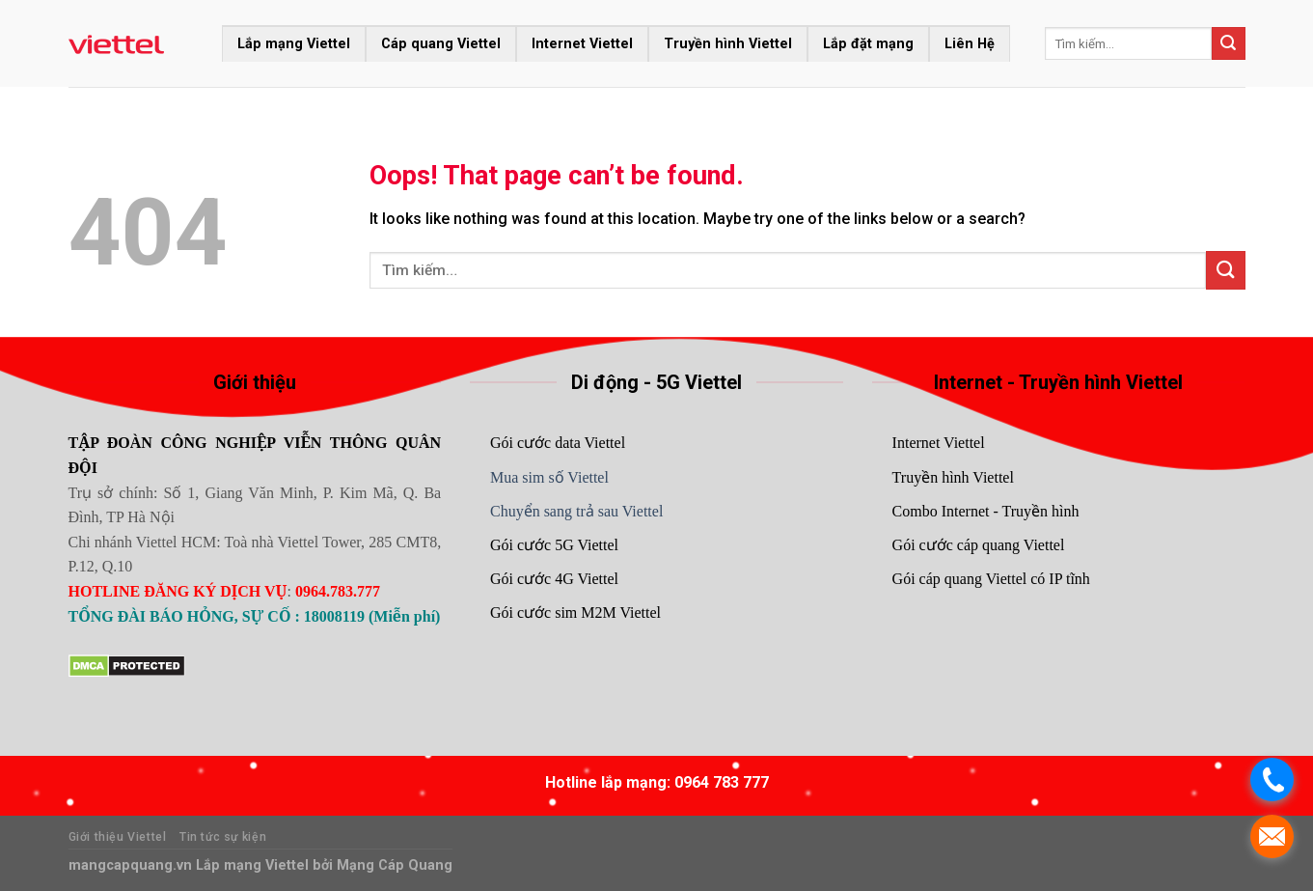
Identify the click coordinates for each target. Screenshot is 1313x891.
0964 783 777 (721, 782)
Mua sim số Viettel (549, 477)
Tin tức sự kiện (222, 837)
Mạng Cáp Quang (392, 865)
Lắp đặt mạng (868, 44)
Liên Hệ (969, 44)
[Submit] (1228, 43)
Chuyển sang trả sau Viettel (576, 511)
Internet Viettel (582, 44)
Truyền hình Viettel (728, 44)
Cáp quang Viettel (441, 44)
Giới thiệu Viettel (117, 837)
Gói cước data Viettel (557, 442)
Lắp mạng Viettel (293, 44)
